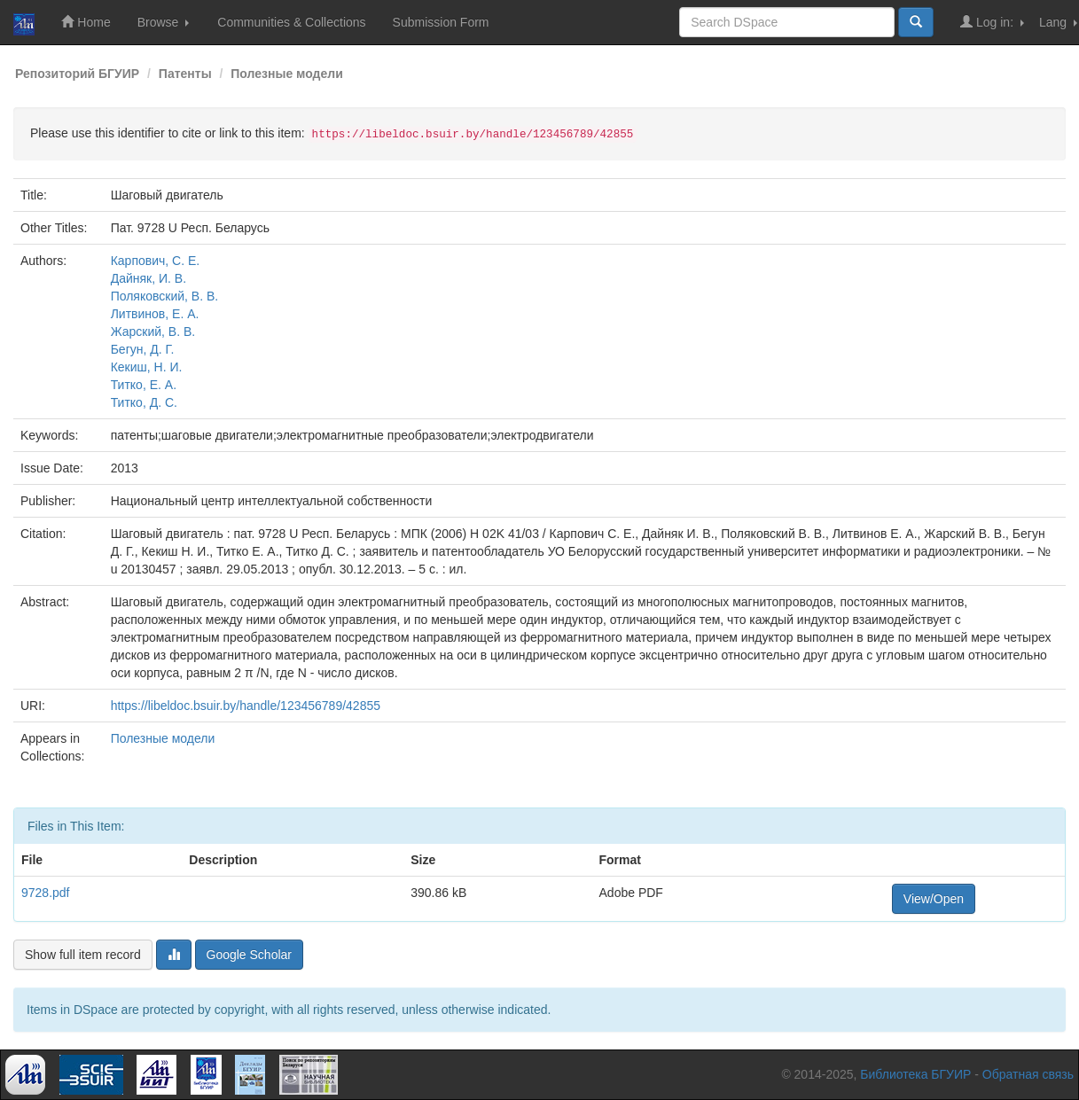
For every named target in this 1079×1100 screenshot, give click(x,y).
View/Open (933, 899)
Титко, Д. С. (144, 402)
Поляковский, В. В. (165, 296)
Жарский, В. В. (153, 331)
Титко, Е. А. (143, 385)
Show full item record (83, 955)
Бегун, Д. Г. (143, 349)
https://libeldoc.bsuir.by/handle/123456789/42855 (245, 705)
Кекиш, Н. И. (147, 367)
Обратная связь (1028, 1074)
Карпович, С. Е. (155, 261)
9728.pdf (45, 892)
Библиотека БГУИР (915, 1074)
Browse (163, 22)
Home (85, 21)
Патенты (185, 73)
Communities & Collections (291, 22)
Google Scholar (250, 955)
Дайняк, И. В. (148, 278)
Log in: (992, 21)
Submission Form (441, 22)
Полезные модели (287, 73)
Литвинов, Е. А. (155, 314)
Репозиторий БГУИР (77, 73)
